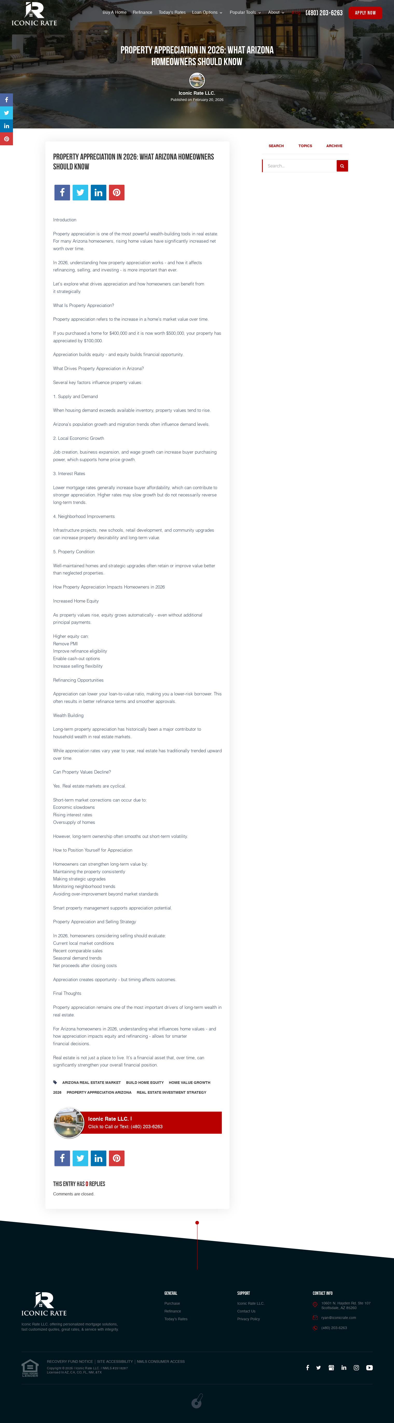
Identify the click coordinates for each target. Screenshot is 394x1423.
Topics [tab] (305, 146)
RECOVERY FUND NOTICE (70, 1362)
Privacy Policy (248, 1319)
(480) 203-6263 (324, 13)
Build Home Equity (145, 1083)
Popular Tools (243, 13)
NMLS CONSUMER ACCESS (161, 1362)
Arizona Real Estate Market (91, 1083)
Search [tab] (276, 146)
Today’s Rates (172, 13)
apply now (365, 13)
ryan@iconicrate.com (338, 1318)
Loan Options (205, 13)
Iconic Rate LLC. (251, 1303)
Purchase (172, 1303)
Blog (296, 13)
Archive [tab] (334, 146)
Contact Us (246, 1311)
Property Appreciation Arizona (99, 1092)
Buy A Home (115, 13)
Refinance (143, 13)
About (274, 13)
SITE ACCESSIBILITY (115, 1362)
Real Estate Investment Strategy (171, 1092)
